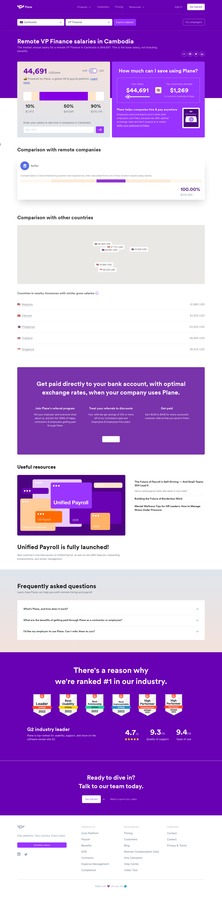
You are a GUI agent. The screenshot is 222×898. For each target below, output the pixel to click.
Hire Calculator (133, 857)
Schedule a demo (42, 845)
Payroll (85, 839)
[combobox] (20, 22)
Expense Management (95, 864)
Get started (196, 6)
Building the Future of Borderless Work (158, 498)
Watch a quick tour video (123, 799)
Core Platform (90, 833)
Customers (103, 6)
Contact (172, 833)
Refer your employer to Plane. (133, 125)
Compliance (88, 870)
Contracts (87, 857)
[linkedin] (202, 54)
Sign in (178, 6)
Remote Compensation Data (141, 851)
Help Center (131, 864)
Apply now (111, 440)
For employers (193, 22)
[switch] (93, 71)
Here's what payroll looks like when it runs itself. (161, 491)
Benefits (86, 845)
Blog (127, 845)
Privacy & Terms (177, 845)
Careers (172, 839)
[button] (111, 252)
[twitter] (196, 54)
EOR (84, 851)
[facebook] (190, 54)
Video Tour (131, 870)
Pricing (119, 6)
